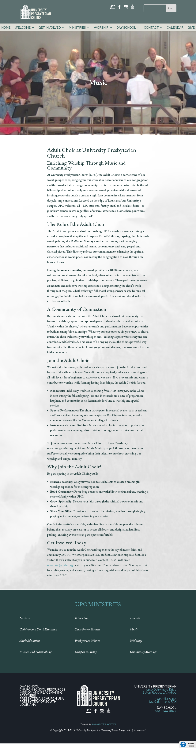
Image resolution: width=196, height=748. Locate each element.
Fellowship (81, 618)
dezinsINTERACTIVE (104, 724)
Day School (126, 27)
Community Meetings (143, 652)
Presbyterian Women (87, 641)
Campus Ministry (86, 652)
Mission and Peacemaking (35, 652)
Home (5, 27)
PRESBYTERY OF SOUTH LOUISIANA (38, 703)
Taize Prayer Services (87, 629)
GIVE (191, 27)
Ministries (77, 27)
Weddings (136, 641)
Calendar (175, 27)
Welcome (23, 27)
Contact (151, 27)
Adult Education (30, 641)
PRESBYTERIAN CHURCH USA (42, 698)
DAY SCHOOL (29, 686)
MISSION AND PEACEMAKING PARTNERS (41, 694)
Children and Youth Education (38, 629)
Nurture (25, 618)
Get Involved (50, 27)
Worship (101, 27)
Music (134, 629)
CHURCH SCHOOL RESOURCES (42, 689)
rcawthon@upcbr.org (60, 565)
